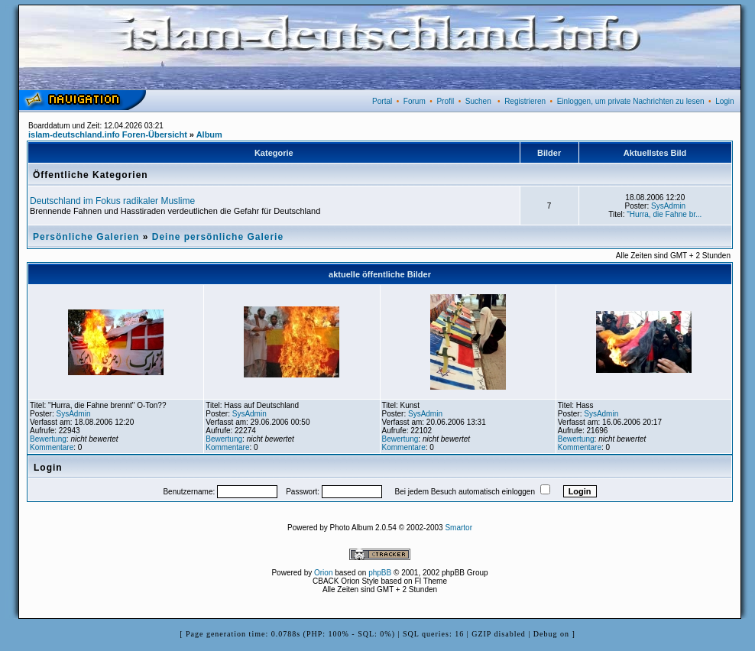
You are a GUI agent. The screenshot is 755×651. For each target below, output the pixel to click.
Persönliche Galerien (86, 237)
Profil (445, 101)
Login (724, 101)
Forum (414, 101)
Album (209, 134)
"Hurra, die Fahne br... (664, 214)
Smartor (458, 527)
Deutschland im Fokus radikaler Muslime (112, 201)
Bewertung (48, 439)
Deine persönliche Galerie (218, 237)
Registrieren (525, 101)
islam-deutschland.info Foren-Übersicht (107, 134)
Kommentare (51, 447)
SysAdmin (668, 206)
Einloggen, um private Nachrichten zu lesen (631, 101)
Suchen (478, 101)
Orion (323, 572)
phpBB (379, 572)
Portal (382, 101)
